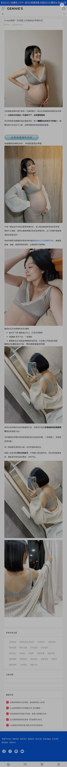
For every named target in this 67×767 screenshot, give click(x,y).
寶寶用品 (34, 659)
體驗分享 (34, 664)
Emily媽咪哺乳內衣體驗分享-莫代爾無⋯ (24, 707)
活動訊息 (12, 642)
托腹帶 (31, 653)
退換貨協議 (47, 739)
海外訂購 (38, 739)
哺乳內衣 (12, 653)
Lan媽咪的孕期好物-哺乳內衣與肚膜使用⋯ (25, 725)
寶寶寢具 (23, 659)
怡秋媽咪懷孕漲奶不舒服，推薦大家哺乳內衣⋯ (27, 713)
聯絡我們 (16, 739)
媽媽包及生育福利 (27, 642)
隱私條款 (5, 742)
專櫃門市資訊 (6, 739)
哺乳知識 (23, 647)
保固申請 (12, 742)
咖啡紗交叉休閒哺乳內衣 (44, 240)
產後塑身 (44, 659)
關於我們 (23, 739)
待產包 (54, 659)
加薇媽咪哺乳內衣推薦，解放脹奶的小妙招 (25, 702)
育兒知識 (34, 647)
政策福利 (44, 647)
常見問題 (55, 739)
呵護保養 (40, 653)
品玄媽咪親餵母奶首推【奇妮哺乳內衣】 (24, 719)
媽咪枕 (22, 653)
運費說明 (31, 739)
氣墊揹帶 (12, 664)
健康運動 (12, 659)
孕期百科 (41, 642)
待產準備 (51, 642)
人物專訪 (23, 664)
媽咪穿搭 (51, 653)
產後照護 (12, 647)
